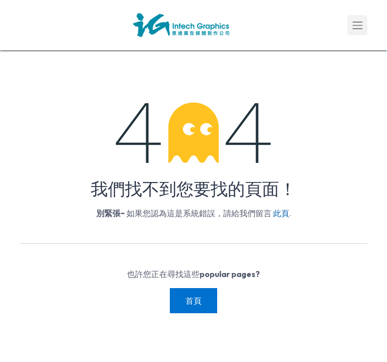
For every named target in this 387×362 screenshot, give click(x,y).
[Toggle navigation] (357, 25)
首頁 (193, 301)
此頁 (281, 213)
